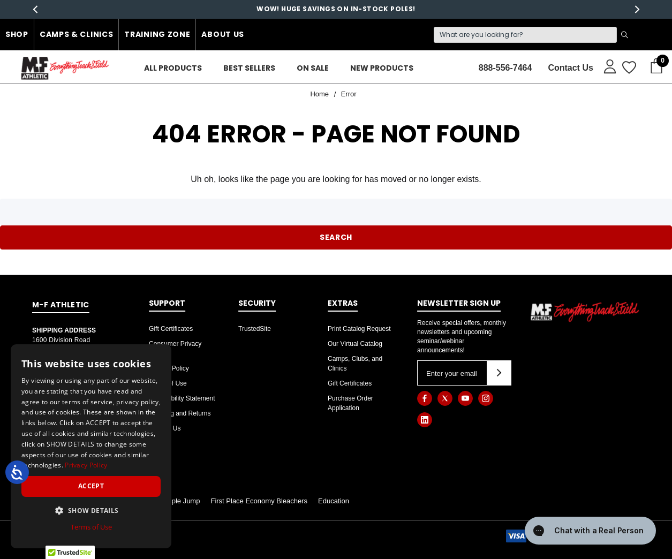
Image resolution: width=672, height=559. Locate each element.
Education (333, 501)
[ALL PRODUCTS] (173, 68)
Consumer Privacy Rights (175, 348)
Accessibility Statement (182, 398)
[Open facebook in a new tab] (424, 398)
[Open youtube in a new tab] (465, 398)
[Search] (525, 35)
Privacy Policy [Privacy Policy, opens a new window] (86, 465)
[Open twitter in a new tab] (444, 398)
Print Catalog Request (359, 329)
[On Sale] (312, 68)
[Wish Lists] (628, 68)
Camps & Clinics (77, 34)
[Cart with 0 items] (653, 66)
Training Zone (157, 34)
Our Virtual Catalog (355, 344)
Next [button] (637, 9)
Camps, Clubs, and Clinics (355, 363)
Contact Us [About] (570, 67)
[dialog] (91, 446)
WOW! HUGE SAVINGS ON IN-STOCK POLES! (335, 8)
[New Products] (381, 68)
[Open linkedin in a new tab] (424, 419)
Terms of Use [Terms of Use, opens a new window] (91, 527)
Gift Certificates (171, 329)
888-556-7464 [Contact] (505, 67)
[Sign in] (604, 66)
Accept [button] (91, 485)
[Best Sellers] (249, 68)
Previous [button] (35, 9)
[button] (91, 510)
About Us (222, 34)
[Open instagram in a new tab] (485, 398)
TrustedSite (254, 329)
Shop (16, 34)
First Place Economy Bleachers (258, 501)
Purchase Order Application (350, 403)
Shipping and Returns (179, 413)
